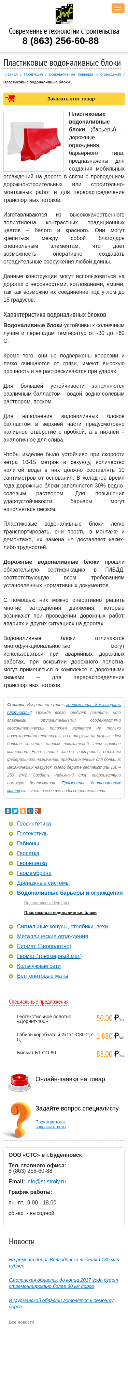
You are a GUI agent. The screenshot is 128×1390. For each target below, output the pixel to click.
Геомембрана (34, 873)
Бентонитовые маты (42, 976)
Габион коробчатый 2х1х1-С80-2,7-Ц (55, 1037)
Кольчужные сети (39, 966)
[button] (118, 8)
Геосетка (28, 853)
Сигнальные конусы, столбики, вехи (62, 926)
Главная (10, 74)
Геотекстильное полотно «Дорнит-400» (44, 1019)
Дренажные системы (43, 883)
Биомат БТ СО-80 (36, 1052)
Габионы (28, 843)
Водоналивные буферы (46, 902)
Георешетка (32, 863)
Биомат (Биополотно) (44, 946)
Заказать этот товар (71, 98)
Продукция (33, 74)
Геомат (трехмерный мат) (49, 956)
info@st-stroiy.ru (46, 1181)
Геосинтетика (34, 823)
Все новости (21, 1322)
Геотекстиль (32, 833)
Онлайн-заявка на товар (70, 1079)
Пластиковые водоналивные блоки (60, 912)
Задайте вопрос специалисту (77, 1108)
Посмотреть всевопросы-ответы (50, 1124)
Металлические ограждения (52, 936)
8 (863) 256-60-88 (60, 40)
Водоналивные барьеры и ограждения (85, 74)
